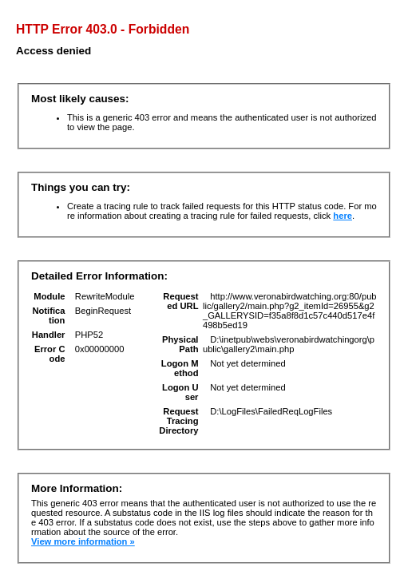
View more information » (83, 541)
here (342, 215)
